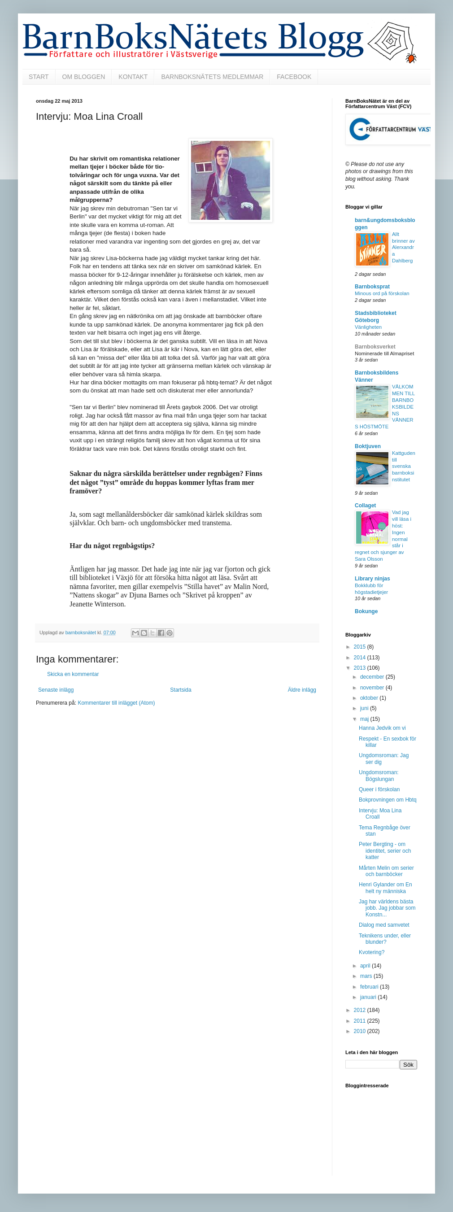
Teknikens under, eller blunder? (385, 939)
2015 (360, 647)
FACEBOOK (294, 76)
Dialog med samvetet (384, 925)
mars (367, 976)
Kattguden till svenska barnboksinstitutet (403, 466)
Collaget (365, 505)
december (373, 677)
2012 (360, 1010)
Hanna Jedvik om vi (382, 728)
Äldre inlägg (302, 690)
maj (365, 719)
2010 (360, 1031)
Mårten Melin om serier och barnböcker (386, 871)
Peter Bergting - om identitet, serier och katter (385, 850)
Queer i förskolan (379, 789)
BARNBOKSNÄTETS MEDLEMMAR (212, 76)
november (373, 687)
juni (365, 708)
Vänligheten (368, 327)
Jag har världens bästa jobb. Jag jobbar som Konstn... (387, 908)
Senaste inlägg (56, 690)
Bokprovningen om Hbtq (388, 800)
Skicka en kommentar (73, 674)
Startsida (180, 690)
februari (370, 987)
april (366, 966)
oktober (369, 698)
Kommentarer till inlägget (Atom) (116, 703)
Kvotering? (371, 952)
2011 (360, 1021)
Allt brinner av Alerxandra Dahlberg (403, 247)
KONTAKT (133, 76)
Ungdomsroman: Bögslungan (379, 775)
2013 (360, 668)
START (39, 76)
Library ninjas (372, 578)
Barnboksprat (372, 286)
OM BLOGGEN (83, 76)
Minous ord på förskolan (382, 293)
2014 (360, 657)
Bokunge (366, 611)
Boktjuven (368, 446)
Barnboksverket (375, 347)
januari (369, 997)
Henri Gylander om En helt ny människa (385, 887)
